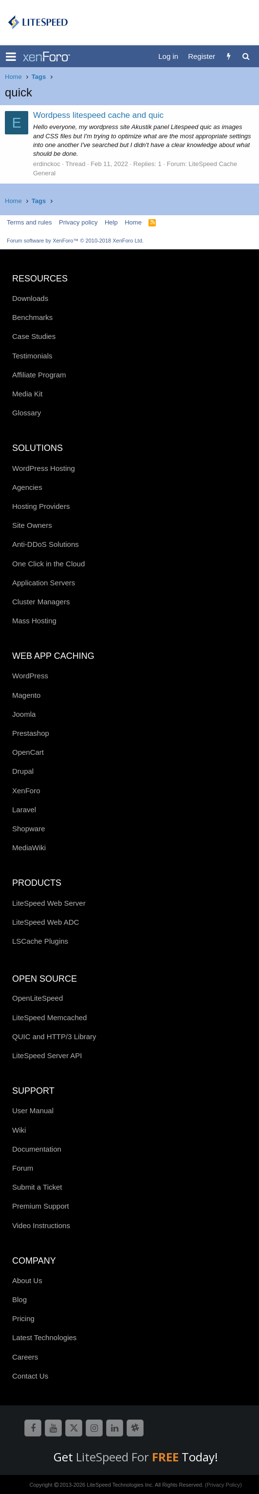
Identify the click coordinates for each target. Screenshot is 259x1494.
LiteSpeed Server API (47, 1055)
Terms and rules (29, 222)
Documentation (36, 1149)
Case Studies (34, 336)
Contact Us (30, 1376)
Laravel (24, 809)
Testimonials (32, 356)
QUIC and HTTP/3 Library (54, 1036)
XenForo (26, 790)
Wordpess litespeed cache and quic (98, 115)
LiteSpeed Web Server (49, 903)
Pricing (23, 1318)
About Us (27, 1280)
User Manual (33, 1110)
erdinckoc (46, 164)
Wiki (19, 1130)
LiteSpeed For (129, 1457)
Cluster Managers (41, 602)
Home (133, 222)
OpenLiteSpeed (37, 998)
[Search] (245, 56)
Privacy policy (78, 222)
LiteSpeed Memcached (49, 1017)
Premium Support (40, 1206)
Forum (22, 1168)
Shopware (28, 828)
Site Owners (32, 525)
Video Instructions (41, 1225)
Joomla (24, 714)
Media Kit (27, 394)
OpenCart (28, 752)
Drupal (23, 771)
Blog (19, 1299)
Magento (26, 695)
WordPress (30, 676)
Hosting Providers (41, 506)
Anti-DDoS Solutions (45, 544)
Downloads (30, 298)
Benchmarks (32, 317)
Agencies (27, 487)
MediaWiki (29, 847)
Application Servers (43, 583)
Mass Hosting (34, 620)
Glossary (26, 413)
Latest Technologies (44, 1337)
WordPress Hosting (43, 468)
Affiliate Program (39, 375)
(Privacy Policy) (223, 1485)
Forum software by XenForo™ (75, 240)
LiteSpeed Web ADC (45, 922)
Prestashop (30, 733)
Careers (25, 1357)
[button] (11, 56)
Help (111, 222)
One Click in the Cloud (48, 564)
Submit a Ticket (37, 1187)
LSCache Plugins (40, 941)
